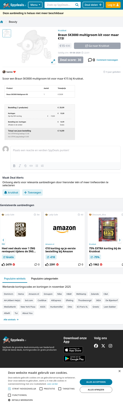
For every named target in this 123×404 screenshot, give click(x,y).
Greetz (96, 306)
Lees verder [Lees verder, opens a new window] (52, 384)
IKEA (98, 300)
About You (27, 313)
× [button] (119, 371)
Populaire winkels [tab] (15, 278)
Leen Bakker (110, 306)
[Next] (119, 240)
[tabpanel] (61, 302)
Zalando (95, 293)
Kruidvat (62, 30)
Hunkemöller (56, 306)
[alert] (61, 386)
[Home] (1, 21)
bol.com (29, 300)
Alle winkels (11, 319)
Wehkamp (81, 293)
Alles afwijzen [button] (96, 389)
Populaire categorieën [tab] (44, 278)
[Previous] (3, 240)
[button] (42, 400)
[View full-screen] (53, 61)
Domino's (8, 293)
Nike (59, 293)
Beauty (13, 22)
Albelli (7, 313)
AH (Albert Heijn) (12, 300)
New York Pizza (28, 306)
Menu (35, 5)
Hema (21, 293)
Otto (70, 306)
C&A (106, 293)
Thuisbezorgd (84, 300)
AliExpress (56, 300)
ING (3, 244)
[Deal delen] (93, 5)
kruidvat (11, 192)
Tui (16, 313)
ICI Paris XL (82, 306)
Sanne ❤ (11, 72)
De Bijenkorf (112, 300)
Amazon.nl (49, 244)
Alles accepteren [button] (96, 382)
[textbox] (65, 154)
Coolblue (42, 300)
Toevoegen (32, 192)
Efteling (69, 300)
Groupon (48, 293)
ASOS (42, 306)
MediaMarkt (10, 306)
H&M (68, 293)
